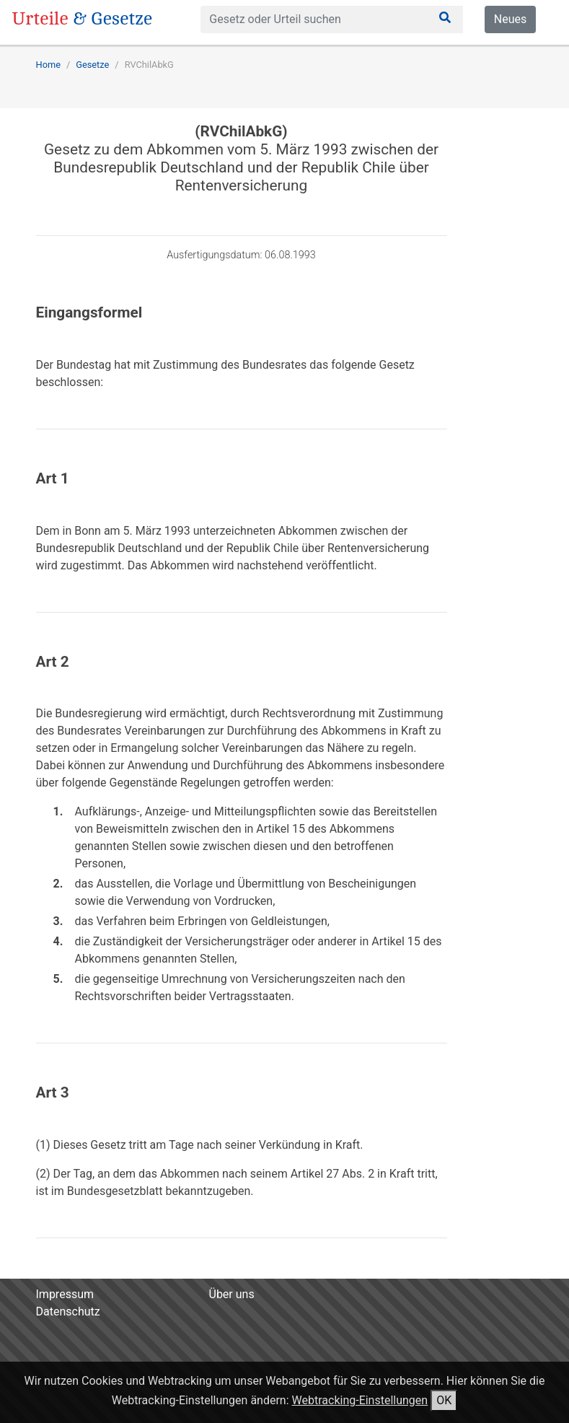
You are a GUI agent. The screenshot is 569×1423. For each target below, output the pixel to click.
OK (443, 1400)
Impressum (65, 1294)
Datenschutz (68, 1311)
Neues (510, 19)
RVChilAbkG (149, 64)
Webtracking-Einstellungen (360, 1400)
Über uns (232, 1294)
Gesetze (92, 64)
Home (48, 64)
